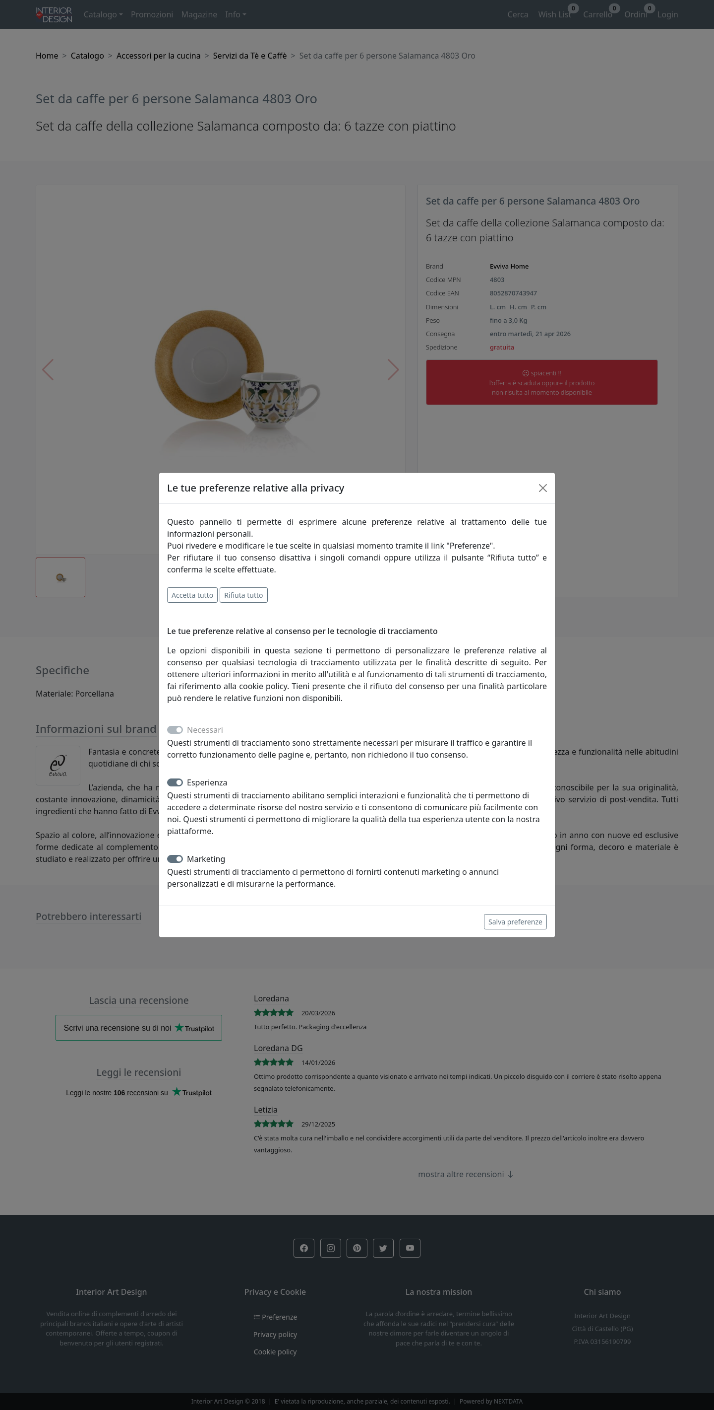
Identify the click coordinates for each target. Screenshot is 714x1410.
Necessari (205, 729)
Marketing (206, 858)
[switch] (175, 782)
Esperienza (207, 782)
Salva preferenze (515, 921)
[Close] (543, 488)
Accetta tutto (192, 595)
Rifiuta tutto (243, 595)
